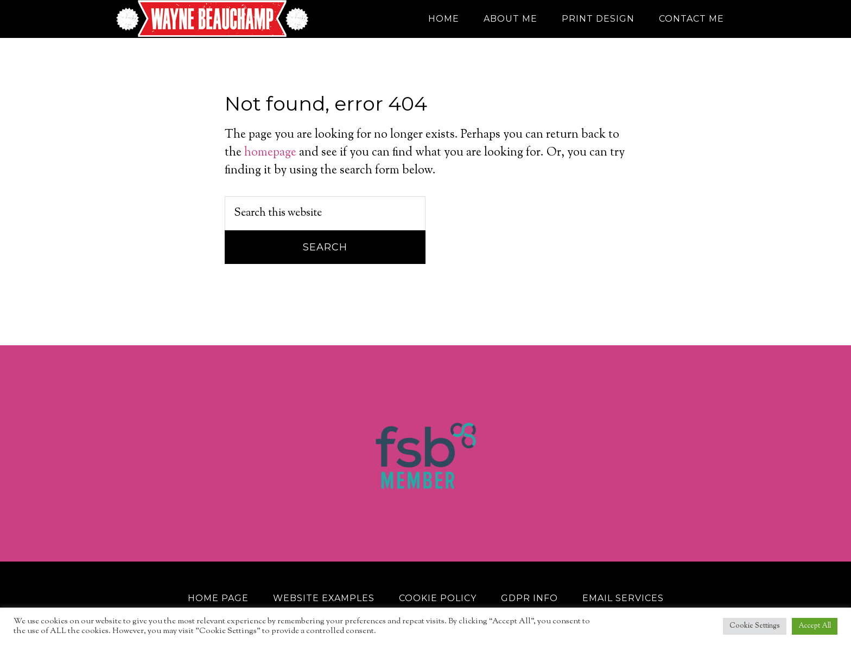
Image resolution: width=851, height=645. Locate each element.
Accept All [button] (814, 626)
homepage (270, 153)
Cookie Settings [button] (754, 626)
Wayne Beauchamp (214, 19)
